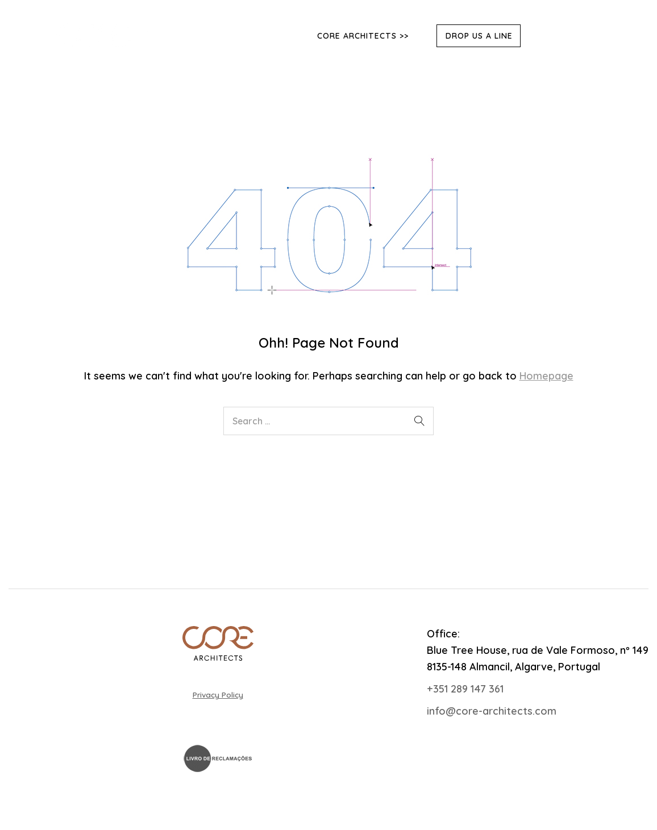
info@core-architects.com (491, 711)
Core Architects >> (363, 36)
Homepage (546, 375)
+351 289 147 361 (465, 688)
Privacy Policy (218, 694)
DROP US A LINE (479, 36)
